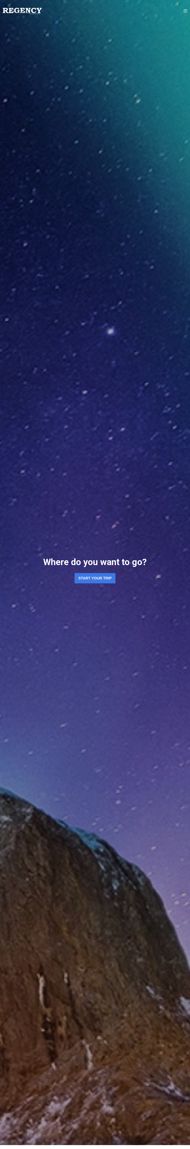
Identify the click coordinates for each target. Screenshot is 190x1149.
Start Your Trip (95, 579)
